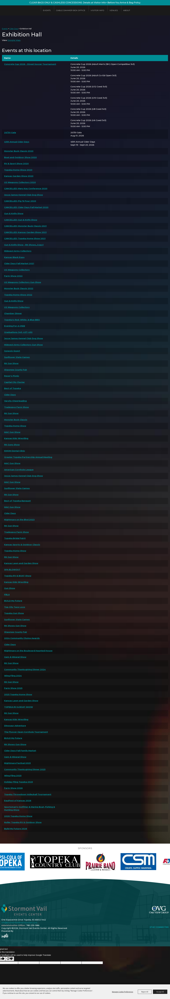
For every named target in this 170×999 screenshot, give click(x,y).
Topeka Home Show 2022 (18, 294)
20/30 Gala (10, 132)
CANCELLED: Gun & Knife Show (20, 220)
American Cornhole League (19, 469)
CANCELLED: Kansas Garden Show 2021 (25, 232)
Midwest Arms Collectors (17, 251)
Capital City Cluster (14, 382)
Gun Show (9, 588)
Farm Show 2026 (13, 788)
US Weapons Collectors (17, 269)
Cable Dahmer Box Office (70, 10)
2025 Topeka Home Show (18, 694)
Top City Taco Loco (14, 607)
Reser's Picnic (11, 376)
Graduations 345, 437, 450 (18, 332)
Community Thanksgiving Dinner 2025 (24, 769)
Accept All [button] (160, 992)
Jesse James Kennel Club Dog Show (23, 195)
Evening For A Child (14, 326)
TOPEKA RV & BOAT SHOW (18, 707)
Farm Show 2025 (13, 688)
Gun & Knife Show (13, 213)
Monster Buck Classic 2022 (18, 288)
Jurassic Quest (12, 351)
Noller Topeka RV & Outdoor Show (23, 822)
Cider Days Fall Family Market (20, 750)
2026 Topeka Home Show (18, 816)
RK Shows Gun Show (15, 625)
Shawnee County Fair (15, 369)
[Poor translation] (9, 959)
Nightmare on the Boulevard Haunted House (28, 650)
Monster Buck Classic (15, 419)
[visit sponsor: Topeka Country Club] (77, 861)
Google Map (14, 40)
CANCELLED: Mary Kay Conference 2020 (25, 188)
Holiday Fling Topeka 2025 (18, 782)
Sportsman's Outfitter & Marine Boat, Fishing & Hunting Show (29, 808)
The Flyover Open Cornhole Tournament (26, 732)
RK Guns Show (12, 444)
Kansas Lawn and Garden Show (21, 563)
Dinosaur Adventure (15, 725)
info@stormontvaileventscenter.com (19, 922)
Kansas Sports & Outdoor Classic (22, 544)
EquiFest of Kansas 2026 (17, 800)
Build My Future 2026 (15, 828)
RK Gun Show (11, 363)
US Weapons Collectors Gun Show (22, 282)
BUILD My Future (13, 600)
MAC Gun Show (12, 432)
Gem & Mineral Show (15, 657)
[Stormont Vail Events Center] (19, 10)
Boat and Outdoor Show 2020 (20, 157)
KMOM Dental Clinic (14, 451)
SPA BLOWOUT (12, 569)
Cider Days (13, 29)
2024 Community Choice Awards (22, 638)
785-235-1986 (32, 925)
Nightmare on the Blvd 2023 (19, 519)
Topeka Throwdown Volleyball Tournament (27, 794)
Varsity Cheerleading (15, 401)
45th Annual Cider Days (16, 141)
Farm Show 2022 (13, 276)
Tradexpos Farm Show (16, 407)
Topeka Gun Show (14, 613)
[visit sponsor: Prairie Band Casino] (122, 861)
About (126, 10)
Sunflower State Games (17, 357)
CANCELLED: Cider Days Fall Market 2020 (26, 207)
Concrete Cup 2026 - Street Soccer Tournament (30, 64)
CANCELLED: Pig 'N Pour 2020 (20, 201)
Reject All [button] (144, 992)
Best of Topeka (12, 388)
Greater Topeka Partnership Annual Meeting (28, 457)
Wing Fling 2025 (12, 775)
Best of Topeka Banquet (17, 500)
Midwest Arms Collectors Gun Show (23, 344)
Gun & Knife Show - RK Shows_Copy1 (24, 245)
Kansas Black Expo (14, 257)
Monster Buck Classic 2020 (18, 151)
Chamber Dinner (13, 313)
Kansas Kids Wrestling (16, 438)
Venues (114, 10)
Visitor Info (97, 10)
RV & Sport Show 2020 (16, 163)
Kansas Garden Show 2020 (18, 176)
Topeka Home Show (15, 426)
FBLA (7, 594)
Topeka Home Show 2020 (18, 170)
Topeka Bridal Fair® (15, 538)
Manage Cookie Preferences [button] (122, 992)
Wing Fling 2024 (13, 675)
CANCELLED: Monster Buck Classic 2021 (25, 226)
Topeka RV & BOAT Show (17, 575)
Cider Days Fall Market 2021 (19, 263)
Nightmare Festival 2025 (17, 763)
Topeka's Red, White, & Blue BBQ (22, 319)
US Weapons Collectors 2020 (20, 182)
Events (47, 10)
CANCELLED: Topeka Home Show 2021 (25, 238)
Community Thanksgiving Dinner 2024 (25, 669)
